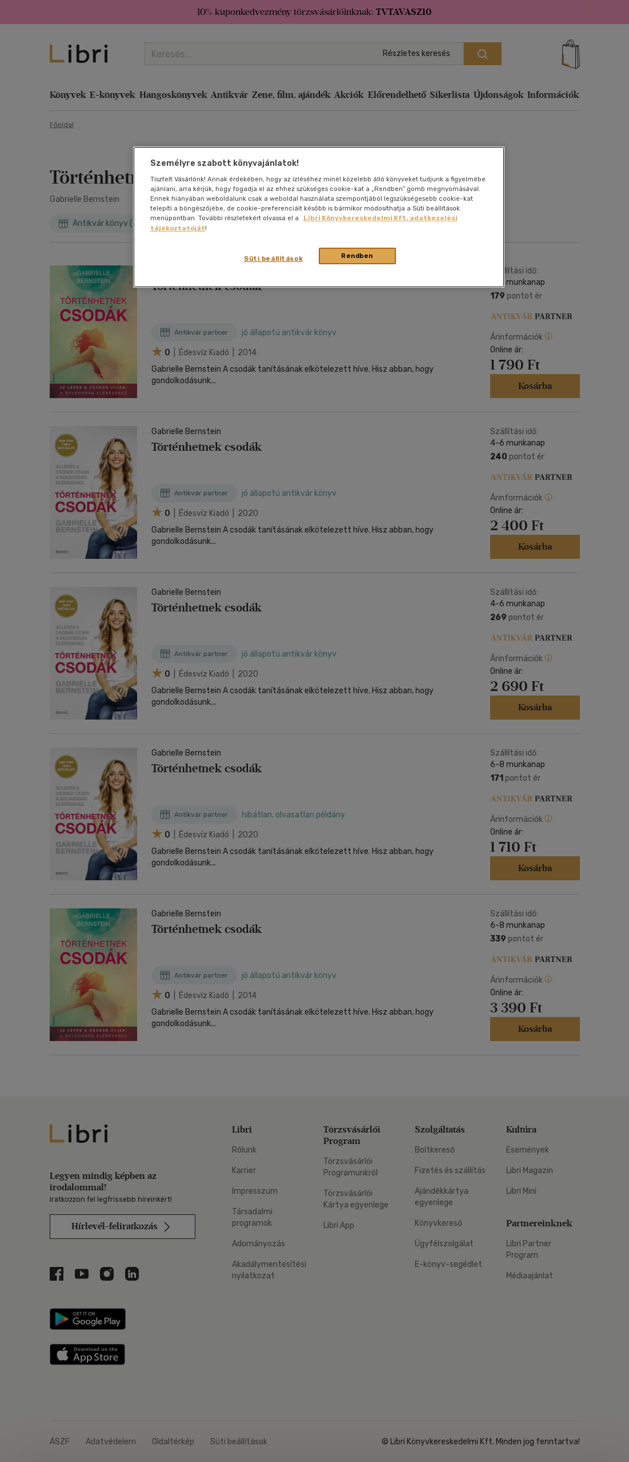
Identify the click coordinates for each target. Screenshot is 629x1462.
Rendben (357, 256)
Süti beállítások (273, 259)
